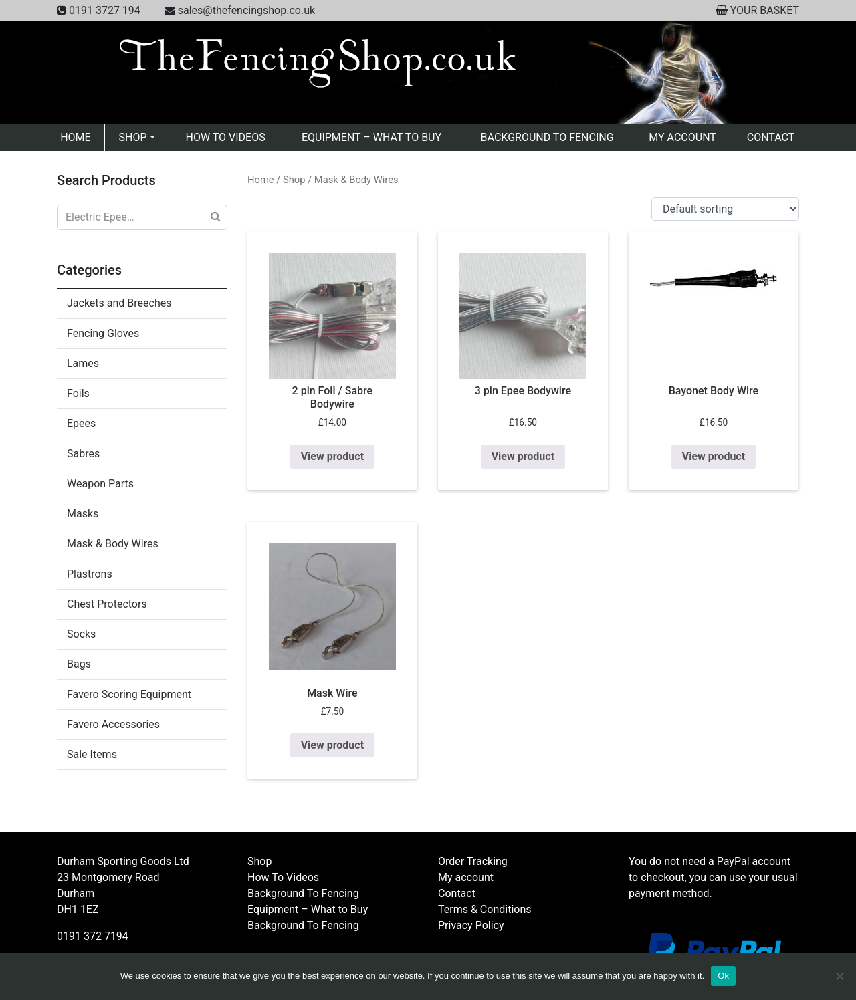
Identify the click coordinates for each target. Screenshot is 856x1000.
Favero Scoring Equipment (129, 694)
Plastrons (89, 574)
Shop (133, 137)
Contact (771, 137)
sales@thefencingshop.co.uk (246, 10)
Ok (723, 976)
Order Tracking (473, 861)
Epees (81, 423)
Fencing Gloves (103, 333)
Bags (79, 664)
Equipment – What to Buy (371, 137)
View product (332, 456)
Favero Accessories (113, 724)
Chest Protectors (107, 604)
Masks (82, 513)
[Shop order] (725, 209)
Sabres (83, 453)
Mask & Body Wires (112, 543)
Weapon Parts (100, 483)
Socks (81, 634)
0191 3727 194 (104, 10)
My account (682, 137)
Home (75, 137)
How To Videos (225, 137)
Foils (78, 393)
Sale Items (92, 754)
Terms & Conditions (485, 909)
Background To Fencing (547, 137)
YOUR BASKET (764, 10)
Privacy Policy (471, 925)
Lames (83, 363)
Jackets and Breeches (119, 303)
